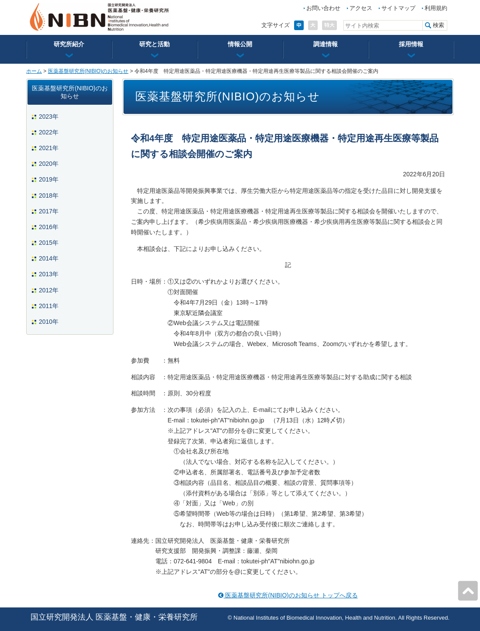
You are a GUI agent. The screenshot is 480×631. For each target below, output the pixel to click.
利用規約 (436, 8)
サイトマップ (398, 8)
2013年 (48, 274)
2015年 (48, 242)
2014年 (48, 258)
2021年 (48, 147)
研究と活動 (154, 44)
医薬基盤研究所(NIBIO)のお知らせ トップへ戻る (287, 595)
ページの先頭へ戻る (468, 591)
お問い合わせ (323, 8)
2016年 (48, 226)
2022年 (48, 132)
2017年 (48, 211)
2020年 (48, 163)
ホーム (34, 71)
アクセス (361, 8)
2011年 (48, 305)
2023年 (48, 116)
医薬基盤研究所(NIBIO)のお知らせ (88, 71)
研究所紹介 (69, 44)
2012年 (48, 290)
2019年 (48, 179)
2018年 (48, 195)
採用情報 (411, 44)
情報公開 (240, 44)
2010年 (48, 321)
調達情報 (325, 44)
